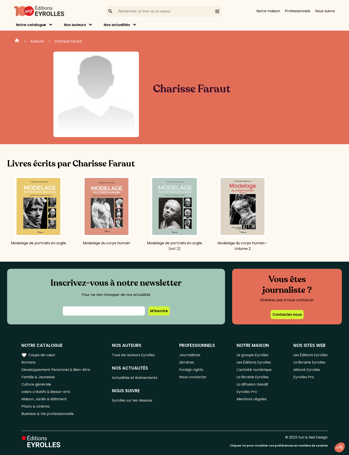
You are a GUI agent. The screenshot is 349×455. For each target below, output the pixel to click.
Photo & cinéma (35, 406)
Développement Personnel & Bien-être (55, 369)
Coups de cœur (38, 355)
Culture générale (36, 384)
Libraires (186, 362)
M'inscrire (159, 310)
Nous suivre (325, 11)
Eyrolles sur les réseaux (132, 400)
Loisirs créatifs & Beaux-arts (45, 391)
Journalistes (189, 355)
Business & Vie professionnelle (47, 413)
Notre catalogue (31, 24)
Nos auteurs (75, 24)
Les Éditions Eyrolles (254, 362)
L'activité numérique (254, 369)
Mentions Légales (252, 399)
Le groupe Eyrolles (252, 355)
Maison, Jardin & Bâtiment (44, 399)
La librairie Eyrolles (253, 377)
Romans (28, 362)
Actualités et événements (134, 377)
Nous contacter (193, 377)
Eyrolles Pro (247, 391)
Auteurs (37, 41)
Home (17, 41)
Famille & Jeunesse (38, 377)
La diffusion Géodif (252, 384)
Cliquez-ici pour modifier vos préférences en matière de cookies (279, 445)
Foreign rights (191, 369)
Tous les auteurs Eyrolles (133, 355)
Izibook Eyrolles (306, 369)
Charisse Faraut (68, 41)
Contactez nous (287, 314)
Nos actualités (117, 24)
